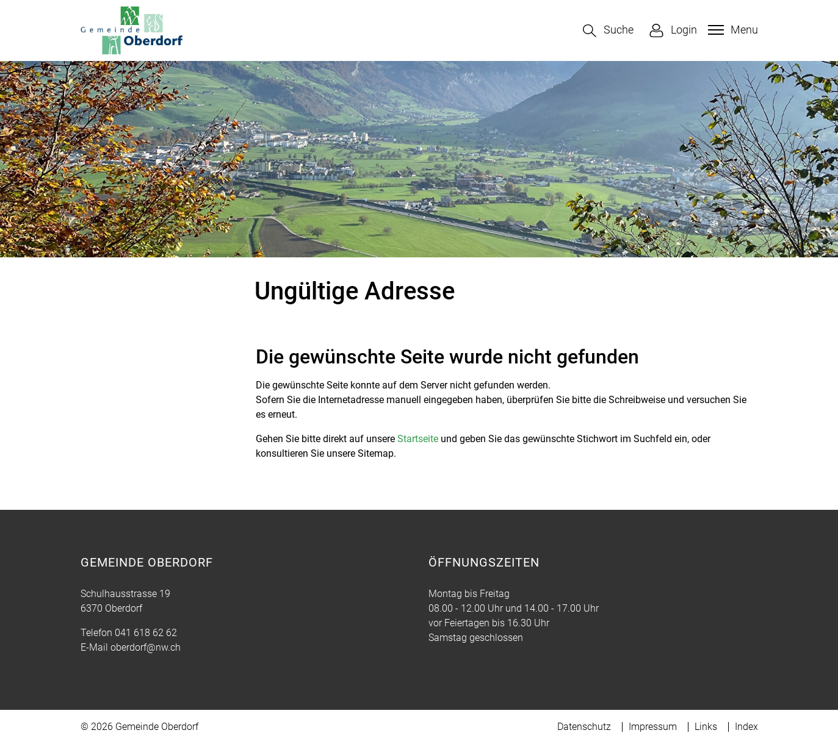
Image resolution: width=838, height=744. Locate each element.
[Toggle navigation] (731, 30)
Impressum (653, 726)
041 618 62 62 (146, 632)
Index (746, 726)
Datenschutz (584, 726)
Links (706, 726)
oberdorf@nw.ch (145, 647)
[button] (608, 31)
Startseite (417, 439)
